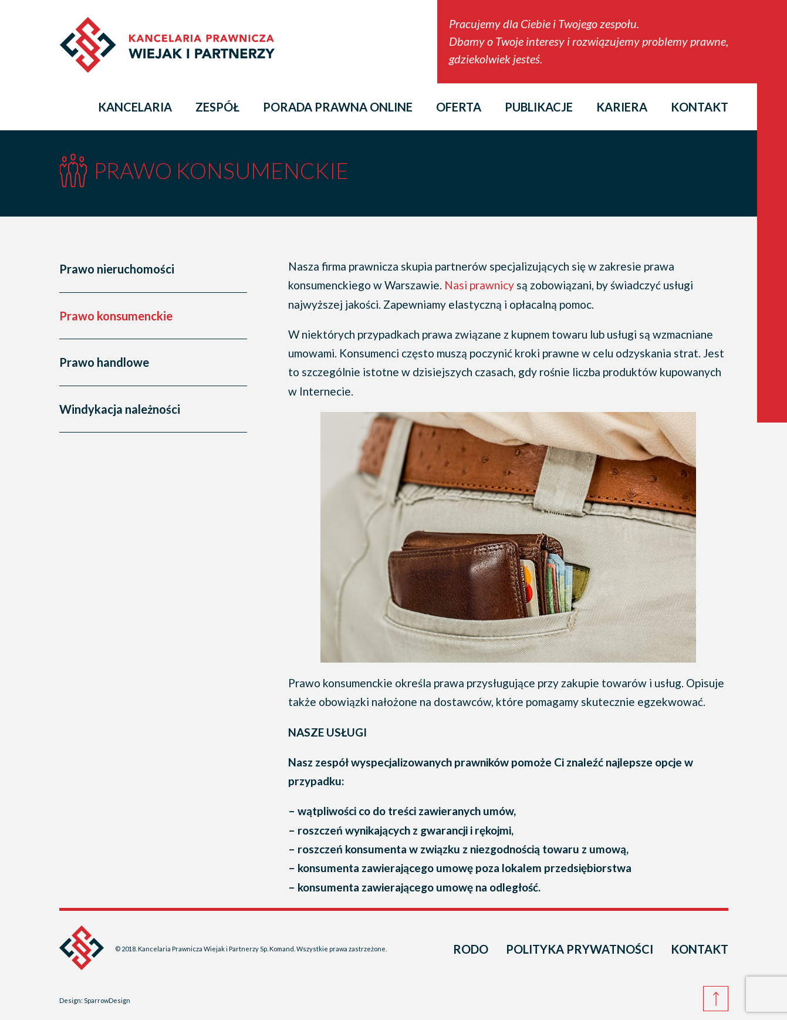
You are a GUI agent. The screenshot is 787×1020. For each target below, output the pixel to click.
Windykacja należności (119, 409)
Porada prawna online (338, 107)
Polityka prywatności (579, 949)
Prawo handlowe (104, 362)
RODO (470, 949)
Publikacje (539, 107)
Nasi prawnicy (479, 285)
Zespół (217, 107)
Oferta (458, 107)
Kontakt (699, 107)
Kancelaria (135, 107)
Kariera (621, 107)
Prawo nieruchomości (116, 269)
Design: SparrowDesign (94, 1000)
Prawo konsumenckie (116, 316)
